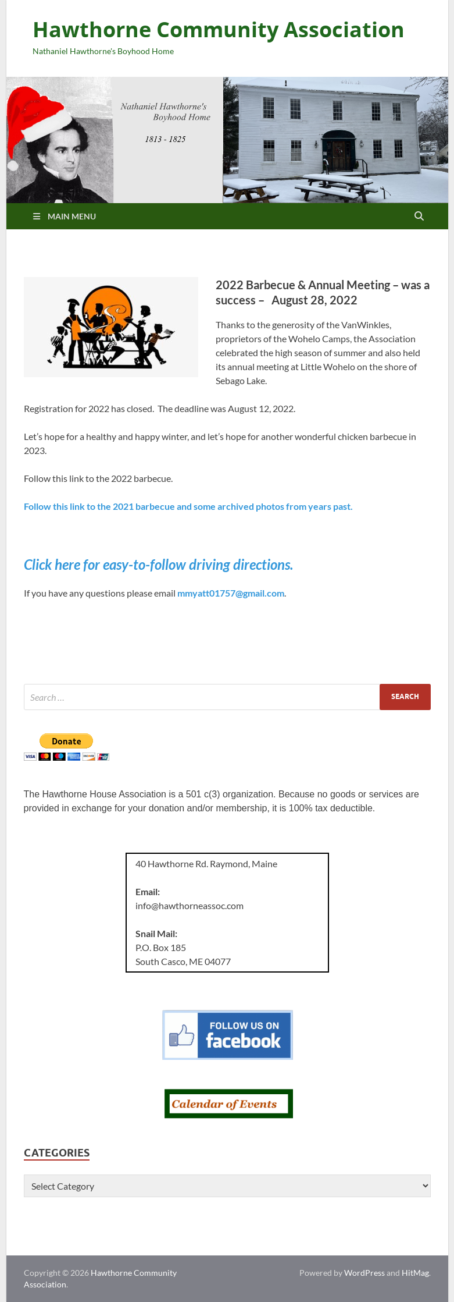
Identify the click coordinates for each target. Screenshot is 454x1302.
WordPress (364, 1273)
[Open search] (419, 216)
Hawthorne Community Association (219, 29)
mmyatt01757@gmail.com (230, 592)
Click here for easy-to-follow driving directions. (158, 564)
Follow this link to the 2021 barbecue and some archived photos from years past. (189, 506)
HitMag (415, 1273)
